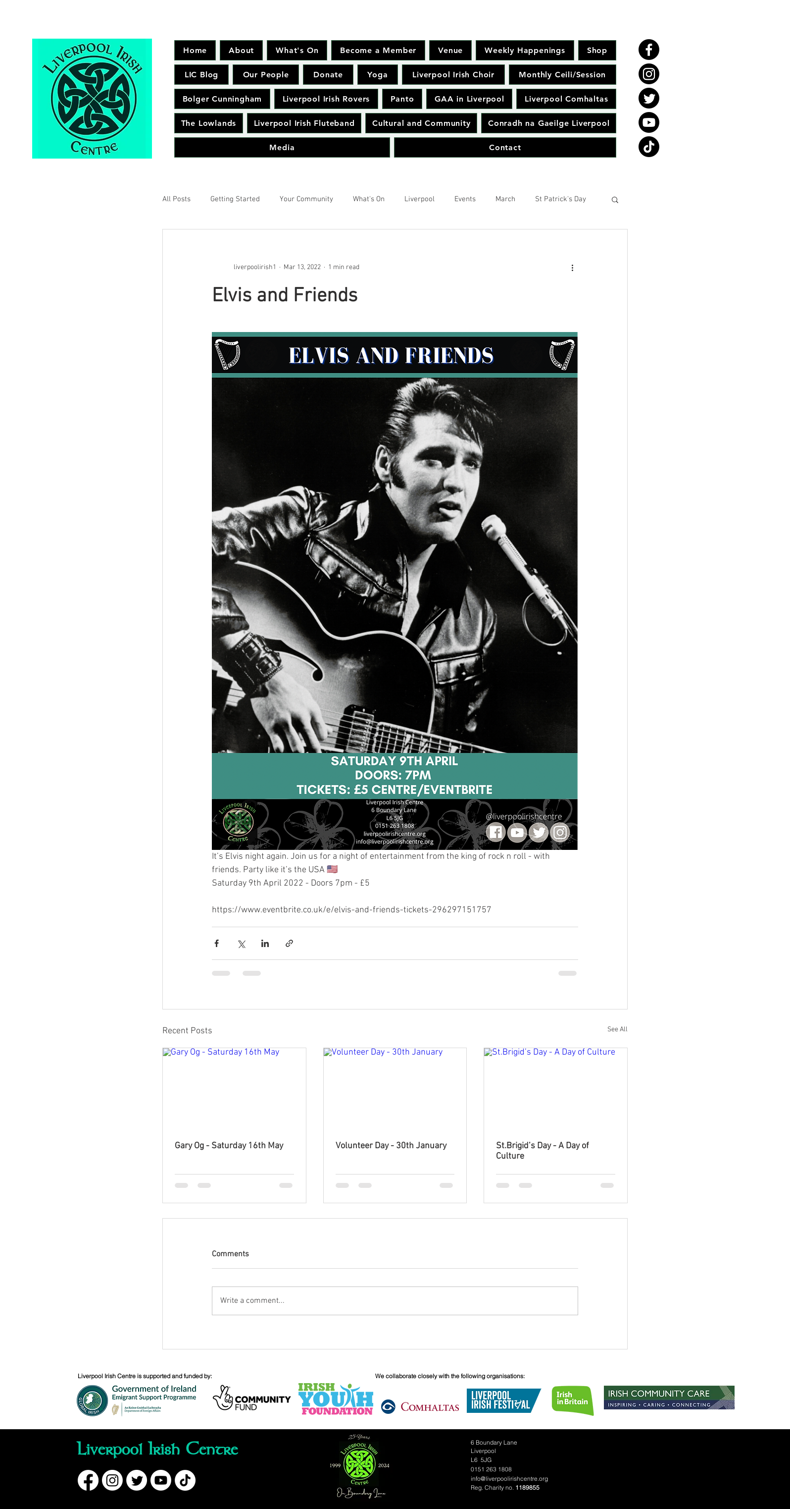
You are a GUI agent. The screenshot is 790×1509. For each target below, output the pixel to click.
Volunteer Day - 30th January (391, 1146)
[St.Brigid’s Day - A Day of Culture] (555, 1088)
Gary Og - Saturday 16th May (229, 1146)
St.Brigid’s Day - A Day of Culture (542, 1151)
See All (617, 1029)
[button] (615, 199)
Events (465, 199)
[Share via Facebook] (216, 943)
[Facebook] (649, 49)
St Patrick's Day (560, 199)
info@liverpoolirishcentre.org (509, 1478)
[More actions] (572, 267)
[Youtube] (649, 122)
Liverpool (419, 199)
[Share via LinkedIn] (265, 943)
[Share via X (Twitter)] (241, 943)
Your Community (306, 199)
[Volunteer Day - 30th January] (395, 1088)
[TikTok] (649, 146)
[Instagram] (649, 73)
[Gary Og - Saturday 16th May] (234, 1088)
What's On (369, 199)
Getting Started (235, 199)
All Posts (176, 199)
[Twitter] (649, 98)
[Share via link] (289, 943)
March (505, 199)
